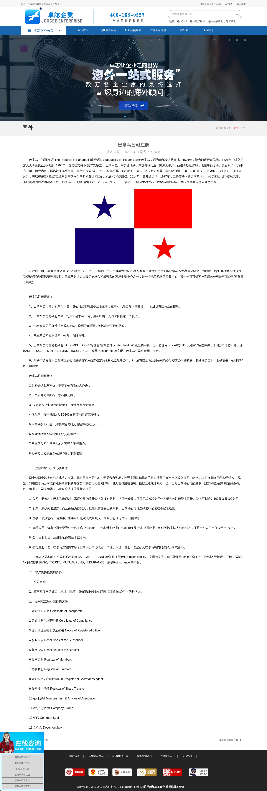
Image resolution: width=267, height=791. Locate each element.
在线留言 (204, 3)
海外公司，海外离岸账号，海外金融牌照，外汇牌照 (206, 21)
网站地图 (216, 3)
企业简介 (208, 30)
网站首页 (83, 30)
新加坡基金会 (108, 30)
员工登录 (241, 3)
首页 (236, 127)
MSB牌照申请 (133, 30)
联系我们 (229, 3)
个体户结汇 (183, 30)
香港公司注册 (158, 30)
